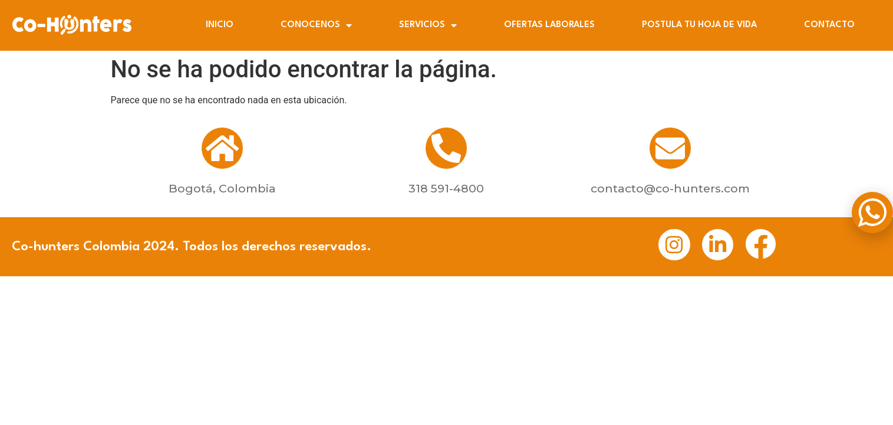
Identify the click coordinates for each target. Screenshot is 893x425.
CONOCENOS (316, 25)
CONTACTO (829, 25)
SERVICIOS (428, 25)
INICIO (219, 25)
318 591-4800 (446, 188)
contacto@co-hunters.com (670, 188)
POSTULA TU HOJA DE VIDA (699, 25)
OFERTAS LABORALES (549, 25)
